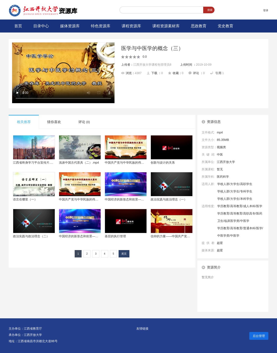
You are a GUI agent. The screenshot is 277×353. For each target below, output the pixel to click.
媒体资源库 (70, 26)
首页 (18, 26)
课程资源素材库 (166, 26)
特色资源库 (100, 26)
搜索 (210, 9)
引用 (217, 73)
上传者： (146, 64)
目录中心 (41, 26)
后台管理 (259, 336)
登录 (265, 10)
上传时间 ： (196, 64)
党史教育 (225, 26)
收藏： (176, 73)
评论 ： (196, 73)
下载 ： (155, 73)
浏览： (131, 73)
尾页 (124, 253)
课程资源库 (131, 26)
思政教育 (198, 26)
